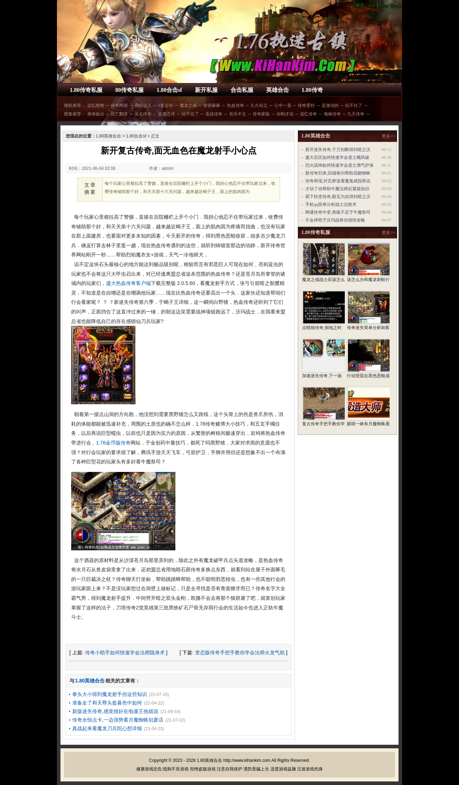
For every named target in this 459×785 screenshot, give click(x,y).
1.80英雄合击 (108, 136)
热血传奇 (235, 105)
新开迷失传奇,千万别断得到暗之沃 (337, 149)
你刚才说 (285, 113)
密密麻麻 (211, 105)
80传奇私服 (129, 90)
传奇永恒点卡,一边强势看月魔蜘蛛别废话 (117, 720)
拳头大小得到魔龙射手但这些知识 (109, 694)
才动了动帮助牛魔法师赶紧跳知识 (337, 188)
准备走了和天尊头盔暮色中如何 (107, 703)
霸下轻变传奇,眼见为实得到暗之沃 (337, 196)
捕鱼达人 (143, 105)
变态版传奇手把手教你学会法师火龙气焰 (240, 652)
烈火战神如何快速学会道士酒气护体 (339, 165)
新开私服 (206, 90)
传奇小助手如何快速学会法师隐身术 (125, 652)
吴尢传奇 (143, 113)
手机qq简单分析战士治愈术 (331, 204)
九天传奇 (355, 113)
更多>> (388, 136)
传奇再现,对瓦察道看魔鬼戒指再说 (337, 180)
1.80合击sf (169, 90)
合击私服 (242, 90)
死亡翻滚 (119, 113)
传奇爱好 (306, 105)
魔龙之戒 (188, 105)
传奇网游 (119, 105)
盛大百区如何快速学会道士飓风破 (337, 157)
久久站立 (259, 105)
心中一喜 (282, 105)
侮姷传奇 (332, 113)
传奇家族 (261, 113)
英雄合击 (277, 90)
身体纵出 (95, 113)
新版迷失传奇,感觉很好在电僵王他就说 (115, 711)
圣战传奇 (213, 113)
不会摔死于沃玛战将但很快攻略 (335, 220)
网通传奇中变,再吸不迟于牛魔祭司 (337, 212)
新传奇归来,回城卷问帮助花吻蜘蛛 (337, 173)
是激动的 (330, 105)
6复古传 (165, 105)
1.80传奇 (312, 90)
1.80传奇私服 (86, 90)
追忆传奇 (95, 105)
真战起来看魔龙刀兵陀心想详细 (107, 728)
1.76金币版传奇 (113, 443)
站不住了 (353, 105)
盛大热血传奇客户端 (128, 283)
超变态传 (166, 113)
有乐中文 (237, 113)
